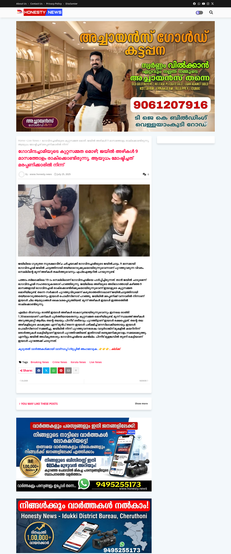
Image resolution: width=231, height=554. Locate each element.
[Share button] (76, 370)
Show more (141, 403)
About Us (21, 3)
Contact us (36, 3)
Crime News (60, 362)
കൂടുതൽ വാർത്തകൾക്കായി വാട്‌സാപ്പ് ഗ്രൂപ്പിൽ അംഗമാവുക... (69, 349)
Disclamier (72, 3)
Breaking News (40, 362)
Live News (33, 140)
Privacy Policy (54, 3)
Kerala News (78, 362)
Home (21, 140)
